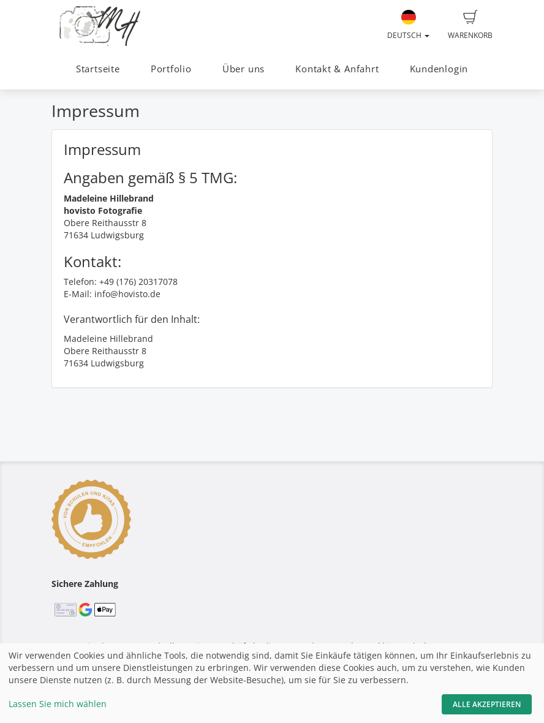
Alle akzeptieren (487, 704)
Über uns (243, 68)
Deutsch (408, 25)
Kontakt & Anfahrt (337, 68)
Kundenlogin (439, 68)
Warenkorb (470, 25)
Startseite (98, 68)
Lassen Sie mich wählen (58, 704)
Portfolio (171, 68)
